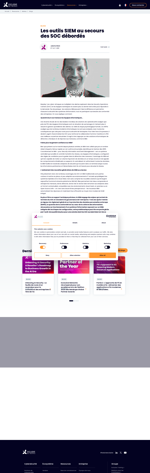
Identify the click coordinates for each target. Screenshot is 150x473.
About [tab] (104, 223)
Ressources (72, 5)
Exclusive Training (117, 467)
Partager (105, 47)
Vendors (45, 470)
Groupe (114, 464)
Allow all (102, 255)
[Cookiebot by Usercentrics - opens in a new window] (107, 216)
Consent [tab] (46, 223)
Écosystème (60, 5)
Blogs (32, 11)
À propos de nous (84, 470)
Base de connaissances (68, 470)
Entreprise (83, 5)
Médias (26, 11)
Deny (47, 255)
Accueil (8, 11)
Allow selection (75, 255)
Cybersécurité (47, 5)
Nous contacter (138, 5)
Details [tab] (75, 223)
